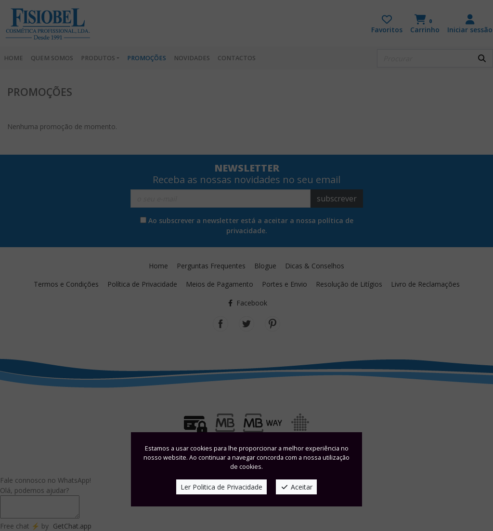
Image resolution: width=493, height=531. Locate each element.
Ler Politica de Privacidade (221, 486)
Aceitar (296, 486)
